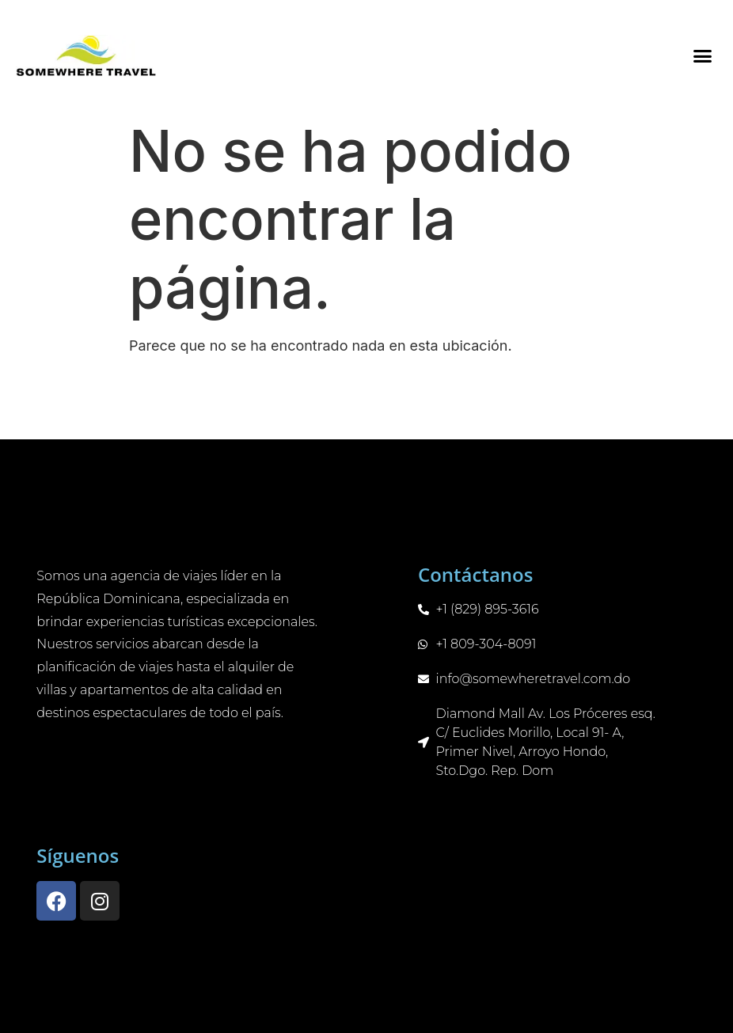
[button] (702, 55)
